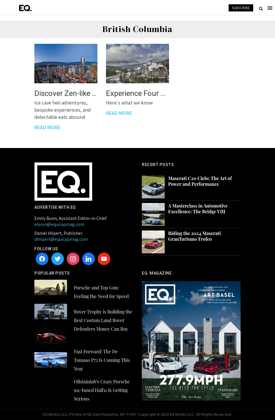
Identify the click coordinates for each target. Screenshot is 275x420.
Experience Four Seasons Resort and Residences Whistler (137, 93)
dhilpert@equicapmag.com (61, 239)
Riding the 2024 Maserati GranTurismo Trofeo (194, 236)
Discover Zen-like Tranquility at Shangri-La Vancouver (65, 93)
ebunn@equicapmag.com (59, 224)
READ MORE (47, 127)
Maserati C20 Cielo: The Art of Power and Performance (200, 181)
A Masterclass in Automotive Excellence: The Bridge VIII (198, 208)
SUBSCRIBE (241, 7)
